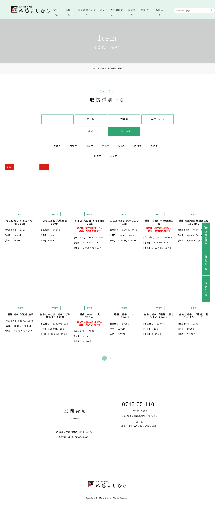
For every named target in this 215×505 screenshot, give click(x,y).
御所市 (138, 146)
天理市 (73, 146)
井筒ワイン (157, 119)
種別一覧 (206, 265)
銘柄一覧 (206, 291)
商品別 (124, 119)
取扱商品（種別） (114, 68)
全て (57, 119)
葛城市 (97, 156)
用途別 (91, 119)
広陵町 (122, 146)
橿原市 (154, 146)
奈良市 (89, 146)
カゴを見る (206, 238)
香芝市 (114, 156)
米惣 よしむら (97, 68)
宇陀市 (105, 146)
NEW (9, 167)
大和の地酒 (124, 131)
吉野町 (57, 146)
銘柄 (90, 131)
